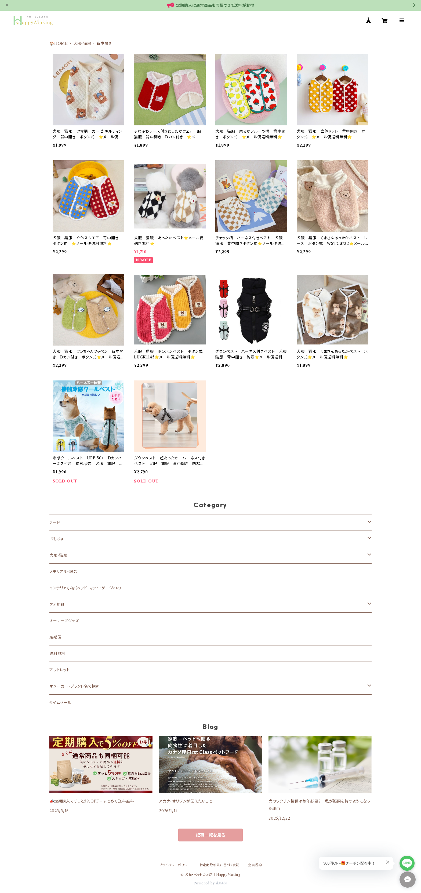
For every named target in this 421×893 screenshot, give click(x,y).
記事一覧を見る (210, 835)
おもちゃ (56, 538)
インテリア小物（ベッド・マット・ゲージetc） (85, 588)
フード (54, 522)
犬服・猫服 (82, 43)
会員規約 (255, 865)
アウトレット (59, 669)
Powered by (211, 883)
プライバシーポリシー (175, 865)
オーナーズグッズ (64, 620)
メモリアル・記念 (63, 571)
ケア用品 (57, 604)
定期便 (55, 637)
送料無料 (57, 653)
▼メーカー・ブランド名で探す (74, 686)
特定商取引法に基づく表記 (219, 865)
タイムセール (60, 702)
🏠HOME (58, 43)
